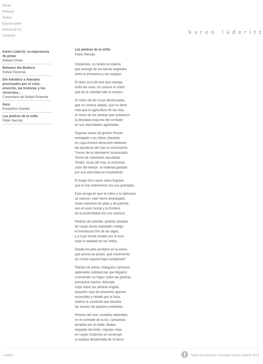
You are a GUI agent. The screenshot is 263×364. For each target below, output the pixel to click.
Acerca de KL (12, 29)
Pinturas (8, 11)
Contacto (8, 35)
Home (6, 5)
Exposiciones (12, 23)
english (8, 355)
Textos (7, 17)
